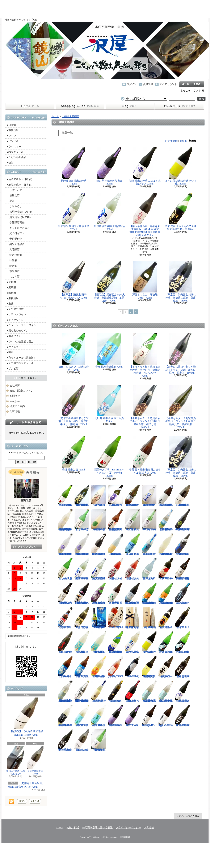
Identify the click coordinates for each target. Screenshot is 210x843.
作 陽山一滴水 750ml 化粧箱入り (15, 760)
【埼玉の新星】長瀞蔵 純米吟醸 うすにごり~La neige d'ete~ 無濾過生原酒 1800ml (82, 544)
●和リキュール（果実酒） (21, 357)
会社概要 (15, 385)
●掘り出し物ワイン (18, 330)
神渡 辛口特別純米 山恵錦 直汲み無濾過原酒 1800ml (182, 569)
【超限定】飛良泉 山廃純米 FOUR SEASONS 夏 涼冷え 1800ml (132, 593)
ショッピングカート (191, 84)
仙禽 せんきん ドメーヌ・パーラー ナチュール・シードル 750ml (98, 520)
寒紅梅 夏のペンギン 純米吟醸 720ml (149, 520)
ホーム (30, 106)
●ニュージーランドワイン (21, 325)
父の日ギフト (16, 233)
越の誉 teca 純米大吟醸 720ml (73, 166)
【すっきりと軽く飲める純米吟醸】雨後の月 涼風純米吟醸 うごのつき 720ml (145, 355)
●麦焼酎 (11, 287)
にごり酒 (13, 276)
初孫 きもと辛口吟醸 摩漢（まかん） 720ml (65, 642)
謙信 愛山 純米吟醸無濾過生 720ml (65, 740)
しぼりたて (14, 190)
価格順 (183, 140)
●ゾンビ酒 (12, 141)
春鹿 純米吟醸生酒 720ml (109, 350)
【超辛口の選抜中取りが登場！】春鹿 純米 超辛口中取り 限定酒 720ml (73, 405)
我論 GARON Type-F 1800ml (149, 716)
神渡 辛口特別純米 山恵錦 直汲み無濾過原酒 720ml (65, 593)
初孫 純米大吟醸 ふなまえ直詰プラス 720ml (145, 166)
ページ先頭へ (188, 816)
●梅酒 (10, 352)
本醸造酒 (13, 271)
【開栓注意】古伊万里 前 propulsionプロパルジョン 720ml (132, 496)
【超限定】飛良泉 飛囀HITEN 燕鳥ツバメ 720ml (74, 280)
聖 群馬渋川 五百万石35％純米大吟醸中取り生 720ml (180, 212)
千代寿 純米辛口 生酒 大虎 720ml (82, 667)
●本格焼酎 (12, 130)
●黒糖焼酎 (12, 298)
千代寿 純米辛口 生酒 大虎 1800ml (65, 667)
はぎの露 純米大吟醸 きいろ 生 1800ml (180, 166)
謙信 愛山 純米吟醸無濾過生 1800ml (182, 716)
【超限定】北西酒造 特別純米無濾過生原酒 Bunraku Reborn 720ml (65, 520)
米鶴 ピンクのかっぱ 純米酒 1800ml (115, 569)
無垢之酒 (13, 195)
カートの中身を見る (26, 422)
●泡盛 (10, 303)
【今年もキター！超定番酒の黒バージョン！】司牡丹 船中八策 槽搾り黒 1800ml (146, 407)
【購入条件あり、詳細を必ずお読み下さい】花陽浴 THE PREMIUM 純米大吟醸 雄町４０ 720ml (145, 215)
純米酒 (12, 265)
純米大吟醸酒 (16, 244)
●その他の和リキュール (20, 363)
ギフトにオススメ (18, 227)
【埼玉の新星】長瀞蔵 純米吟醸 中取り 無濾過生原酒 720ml (182, 520)
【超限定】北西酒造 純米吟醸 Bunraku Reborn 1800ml (182, 496)
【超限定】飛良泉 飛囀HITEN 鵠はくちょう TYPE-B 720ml (98, 544)
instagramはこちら (26, 546)
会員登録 (148, 84)
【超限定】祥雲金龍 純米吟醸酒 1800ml (98, 740)
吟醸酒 (12, 260)
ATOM (35, 801)
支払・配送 (73, 827)
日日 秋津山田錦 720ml (35, 760)
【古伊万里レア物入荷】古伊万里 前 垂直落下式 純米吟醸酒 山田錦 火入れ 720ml (82, 691)
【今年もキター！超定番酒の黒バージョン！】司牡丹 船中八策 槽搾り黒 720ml (181, 407)
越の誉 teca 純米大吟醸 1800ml (109, 166)
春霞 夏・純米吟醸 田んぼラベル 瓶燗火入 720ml (145, 455)
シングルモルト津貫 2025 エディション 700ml (115, 618)
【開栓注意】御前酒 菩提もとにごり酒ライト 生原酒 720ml (82, 642)
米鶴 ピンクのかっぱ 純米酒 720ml (132, 569)
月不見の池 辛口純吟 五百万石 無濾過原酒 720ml (166, 691)
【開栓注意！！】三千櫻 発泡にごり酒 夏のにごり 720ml (166, 520)
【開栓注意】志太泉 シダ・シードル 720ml (149, 569)
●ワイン (11, 135)
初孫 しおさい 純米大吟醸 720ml (73, 352)
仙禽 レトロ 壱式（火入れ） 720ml (166, 618)
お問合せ (179, 106)
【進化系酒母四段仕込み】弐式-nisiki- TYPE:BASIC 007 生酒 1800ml (82, 593)
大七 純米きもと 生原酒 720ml (82, 520)
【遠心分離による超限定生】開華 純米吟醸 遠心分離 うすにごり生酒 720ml (115, 642)
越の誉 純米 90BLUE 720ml (182, 593)
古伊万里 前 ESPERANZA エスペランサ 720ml (166, 569)
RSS (22, 801)
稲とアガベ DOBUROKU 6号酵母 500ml (98, 691)
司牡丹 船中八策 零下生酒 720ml (109, 404)
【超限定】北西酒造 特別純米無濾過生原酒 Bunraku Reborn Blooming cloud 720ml (166, 544)
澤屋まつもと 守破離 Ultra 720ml (146, 280)
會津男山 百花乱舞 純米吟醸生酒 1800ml (98, 667)
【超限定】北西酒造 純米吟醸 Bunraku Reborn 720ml (26, 717)
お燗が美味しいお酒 (19, 211)
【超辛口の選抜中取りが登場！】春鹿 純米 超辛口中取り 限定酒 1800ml (180, 353)
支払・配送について (80, 106)
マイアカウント (168, 84)
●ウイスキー (14, 146)
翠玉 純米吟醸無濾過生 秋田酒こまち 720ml (82, 716)
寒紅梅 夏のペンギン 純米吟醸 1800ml (132, 520)
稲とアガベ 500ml (182, 618)
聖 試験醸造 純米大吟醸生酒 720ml (73, 212)
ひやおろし (14, 206)
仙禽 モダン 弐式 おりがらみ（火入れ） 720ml (182, 667)
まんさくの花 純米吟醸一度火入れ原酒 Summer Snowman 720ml (166, 593)
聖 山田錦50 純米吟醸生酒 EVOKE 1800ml (182, 544)
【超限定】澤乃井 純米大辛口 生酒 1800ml (132, 544)
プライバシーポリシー (128, 827)
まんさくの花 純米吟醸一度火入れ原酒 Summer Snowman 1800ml (149, 593)
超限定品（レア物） (19, 217)
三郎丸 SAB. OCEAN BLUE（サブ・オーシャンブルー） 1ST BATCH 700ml (98, 618)
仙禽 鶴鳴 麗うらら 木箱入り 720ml (149, 618)
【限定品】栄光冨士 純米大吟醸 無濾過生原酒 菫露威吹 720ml (109, 281)
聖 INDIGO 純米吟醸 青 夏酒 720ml (149, 544)
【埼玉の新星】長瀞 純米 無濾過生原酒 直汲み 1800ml (166, 496)
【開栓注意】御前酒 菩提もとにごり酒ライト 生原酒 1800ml (98, 642)
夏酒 (10, 200)
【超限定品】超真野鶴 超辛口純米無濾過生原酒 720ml (115, 520)
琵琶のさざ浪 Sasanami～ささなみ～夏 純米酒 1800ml (109, 456)
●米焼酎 (11, 292)
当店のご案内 (17, 406)
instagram (130, 106)
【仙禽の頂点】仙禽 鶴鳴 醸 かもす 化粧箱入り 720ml (132, 618)
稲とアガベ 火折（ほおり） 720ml (82, 618)
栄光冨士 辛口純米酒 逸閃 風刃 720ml (116, 496)
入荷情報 (15, 411)
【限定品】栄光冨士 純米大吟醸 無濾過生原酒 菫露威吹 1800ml (180, 281)
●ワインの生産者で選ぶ (20, 341)
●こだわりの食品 (16, 157)
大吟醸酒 (13, 249)
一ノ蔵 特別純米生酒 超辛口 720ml (182, 642)
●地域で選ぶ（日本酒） (20, 184)
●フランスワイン (16, 314)
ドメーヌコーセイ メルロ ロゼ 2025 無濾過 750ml (115, 667)
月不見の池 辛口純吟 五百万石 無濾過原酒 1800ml (149, 691)
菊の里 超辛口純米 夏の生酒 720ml (132, 642)
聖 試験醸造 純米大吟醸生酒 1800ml (109, 212)
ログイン (132, 84)
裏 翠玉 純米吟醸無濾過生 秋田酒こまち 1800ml (65, 716)
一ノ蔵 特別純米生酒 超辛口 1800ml (166, 642)
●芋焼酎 (11, 282)
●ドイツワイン (15, 319)
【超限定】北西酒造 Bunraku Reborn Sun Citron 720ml (115, 544)
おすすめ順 (171, 140)
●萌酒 (10, 162)
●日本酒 (11, 124)
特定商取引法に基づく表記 (97, 827)
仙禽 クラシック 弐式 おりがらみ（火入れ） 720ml (166, 667)
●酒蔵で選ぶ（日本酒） (20, 179)
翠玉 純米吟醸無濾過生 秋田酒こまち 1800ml (98, 716)
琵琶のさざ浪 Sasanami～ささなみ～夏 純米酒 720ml (65, 496)
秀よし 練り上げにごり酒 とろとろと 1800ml (98, 496)
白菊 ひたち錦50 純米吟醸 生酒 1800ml (132, 691)
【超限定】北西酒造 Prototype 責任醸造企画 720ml (149, 667)
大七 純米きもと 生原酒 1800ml (65, 569)
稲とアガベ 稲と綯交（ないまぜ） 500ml (115, 691)
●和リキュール (15, 152)
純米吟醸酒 (14, 254)
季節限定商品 (16, 222)
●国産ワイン (14, 336)
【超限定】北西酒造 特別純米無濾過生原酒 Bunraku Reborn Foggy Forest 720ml (65, 691)
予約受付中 (14, 238)
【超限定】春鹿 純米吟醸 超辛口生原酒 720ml (149, 496)
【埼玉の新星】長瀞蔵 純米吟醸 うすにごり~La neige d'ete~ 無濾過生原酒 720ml (65, 544)
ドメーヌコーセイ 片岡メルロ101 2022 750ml (132, 667)
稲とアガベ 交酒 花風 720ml (65, 618)
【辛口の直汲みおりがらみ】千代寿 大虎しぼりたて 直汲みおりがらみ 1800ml (98, 593)
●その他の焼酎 (15, 309)
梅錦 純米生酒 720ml (73, 453)
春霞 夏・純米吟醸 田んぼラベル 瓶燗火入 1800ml (115, 593)
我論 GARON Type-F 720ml (166, 716)
